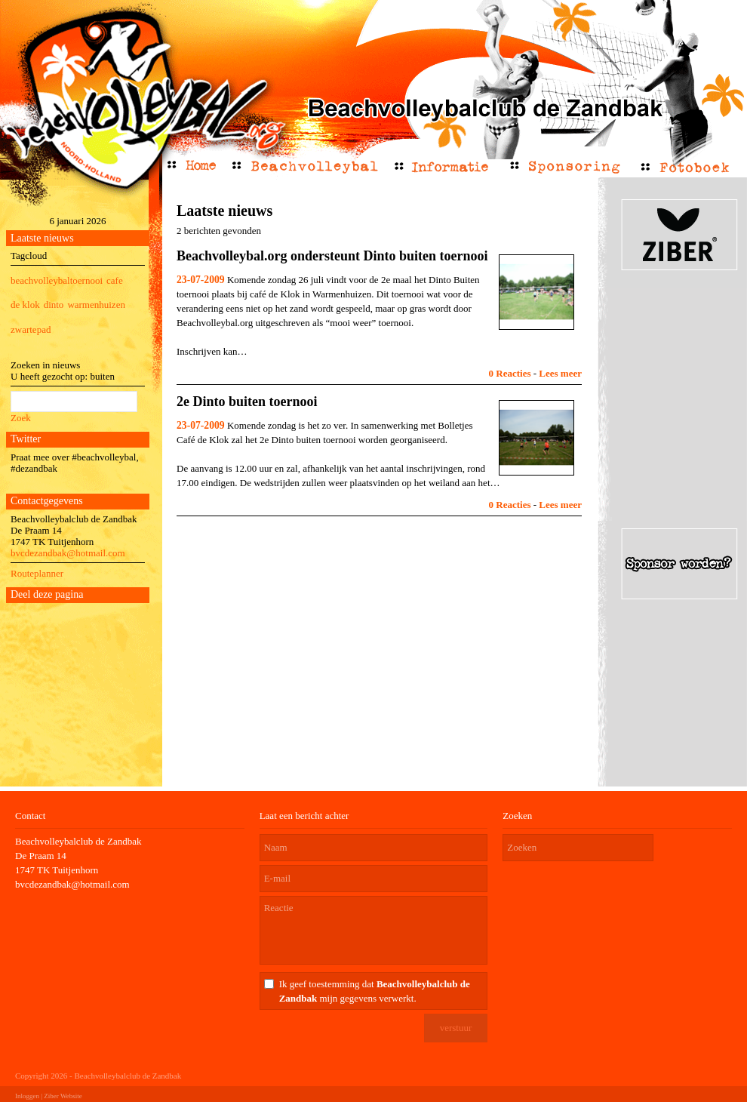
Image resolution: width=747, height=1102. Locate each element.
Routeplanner (37, 573)
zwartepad (31, 329)
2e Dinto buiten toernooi (247, 401)
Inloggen (27, 1096)
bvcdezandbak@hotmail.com (68, 553)
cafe (114, 280)
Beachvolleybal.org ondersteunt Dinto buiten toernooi (332, 255)
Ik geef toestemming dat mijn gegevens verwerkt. (374, 991)
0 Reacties (510, 373)
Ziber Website (62, 1096)
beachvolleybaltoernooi (57, 280)
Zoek (21, 417)
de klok (25, 304)
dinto (54, 304)
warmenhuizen (96, 304)
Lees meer (560, 373)
